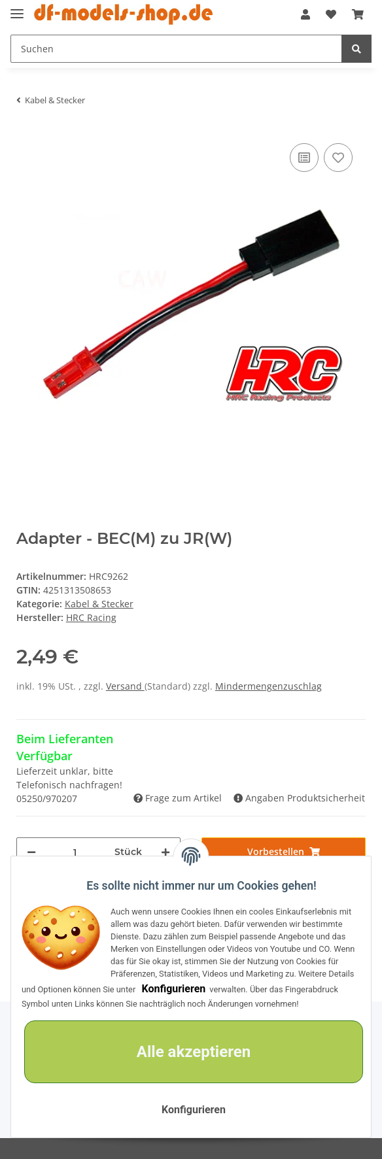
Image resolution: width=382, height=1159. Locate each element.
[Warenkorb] (358, 14)
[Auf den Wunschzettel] (338, 157)
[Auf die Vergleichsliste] (304, 157)
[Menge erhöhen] (165, 852)
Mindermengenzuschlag (268, 686)
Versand (125, 686)
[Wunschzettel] (331, 14)
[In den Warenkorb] (283, 851)
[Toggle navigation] (17, 8)
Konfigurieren (173, 989)
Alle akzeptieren (194, 1052)
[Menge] (75, 852)
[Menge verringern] (31, 852)
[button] (305, 14)
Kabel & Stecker (99, 603)
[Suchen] (176, 49)
